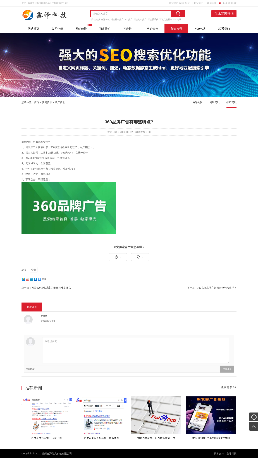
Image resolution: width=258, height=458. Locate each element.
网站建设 (198, 3)
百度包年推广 (140, 19)
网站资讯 (214, 102)
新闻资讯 (176, 28)
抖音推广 (129, 28)
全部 (33, 269)
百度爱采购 (153, 19)
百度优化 (184, 3)
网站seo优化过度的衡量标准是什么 (51, 287)
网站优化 (173, 3)
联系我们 (211, 3)
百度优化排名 (165, 19)
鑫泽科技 (105, 19)
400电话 (177, 19)
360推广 (129, 19)
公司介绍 (57, 28)
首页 (36, 102)
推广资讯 (60, 102)
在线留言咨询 (224, 13)
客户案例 (152, 28)
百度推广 (105, 28)
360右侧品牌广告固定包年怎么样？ (216, 287)
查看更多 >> (228, 387)
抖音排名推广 (117, 19)
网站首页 (33, 28)
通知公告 (197, 102)
